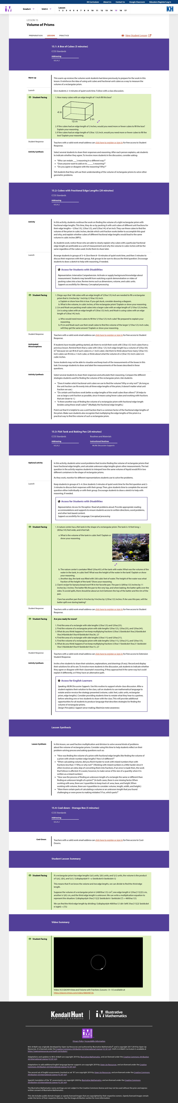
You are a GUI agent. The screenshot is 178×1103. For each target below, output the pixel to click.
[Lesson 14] (111, 10)
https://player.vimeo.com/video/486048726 (73, 992)
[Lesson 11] (97, 10)
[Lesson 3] (66, 10)
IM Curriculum (93, 2)
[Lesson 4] (70, 10)
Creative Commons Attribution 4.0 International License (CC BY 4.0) (83, 1049)
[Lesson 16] (120, 10)
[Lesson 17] (125, 10)
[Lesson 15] (116, 10)
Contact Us (120, 2)
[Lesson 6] (77, 10)
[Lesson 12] (101, 10)
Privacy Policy (78, 1041)
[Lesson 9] (88, 10)
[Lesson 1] (59, 10)
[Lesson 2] (63, 10)
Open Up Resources (108, 1064)
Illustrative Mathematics (90, 1057)
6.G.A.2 (57, 60)
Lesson (51, 35)
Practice (64, 35)
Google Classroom (137, 2)
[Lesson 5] (74, 10)
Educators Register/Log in (160, 2)
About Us (107, 2)
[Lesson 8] (84, 10)
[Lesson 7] (81, 10)
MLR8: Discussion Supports (103, 445)
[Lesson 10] (92, 10)
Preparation (36, 35)
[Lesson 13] (106, 10)
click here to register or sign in (109, 142)
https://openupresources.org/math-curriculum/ (47, 1051)
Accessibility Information (95, 1041)
